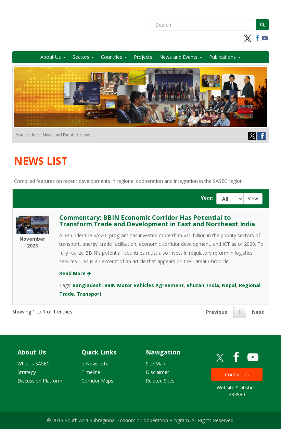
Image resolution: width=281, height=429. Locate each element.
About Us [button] (53, 57)
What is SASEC (33, 363)
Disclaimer (157, 372)
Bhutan (195, 285)
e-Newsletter (95, 363)
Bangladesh (87, 285)
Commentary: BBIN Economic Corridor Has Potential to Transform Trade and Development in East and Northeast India (157, 220)
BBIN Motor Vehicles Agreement (144, 285)
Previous (216, 312)
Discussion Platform (39, 380)
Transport (89, 294)
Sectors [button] (83, 57)
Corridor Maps (97, 380)
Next (258, 312)
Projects (143, 57)
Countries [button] (114, 57)
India (213, 285)
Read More (75, 273)
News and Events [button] (180, 57)
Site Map (155, 363)
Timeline (90, 372)
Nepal (229, 285)
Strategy (26, 372)
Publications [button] (225, 57)
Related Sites (160, 380)
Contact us (237, 374)
